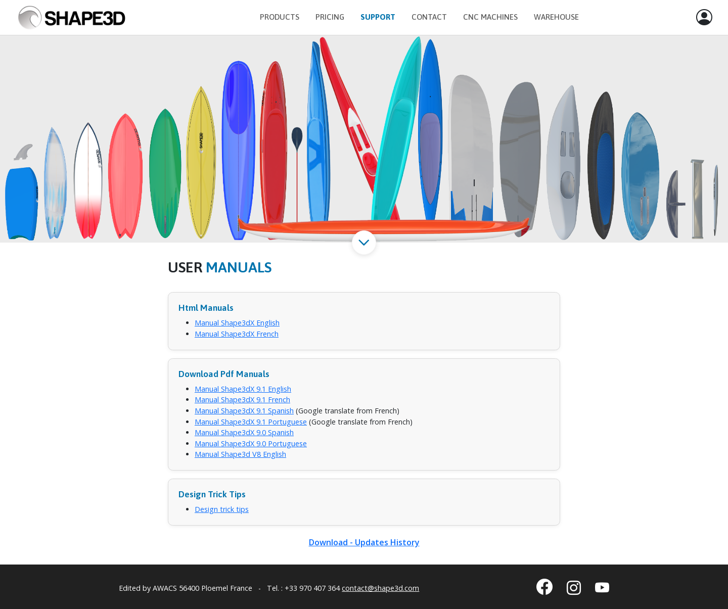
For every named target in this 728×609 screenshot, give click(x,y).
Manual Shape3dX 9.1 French (242, 399)
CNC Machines (490, 17)
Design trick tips (222, 509)
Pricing (329, 17)
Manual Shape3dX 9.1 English (243, 389)
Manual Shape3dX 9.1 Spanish (244, 410)
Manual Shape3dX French (237, 334)
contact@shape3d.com (380, 588)
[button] (704, 18)
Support (377, 17)
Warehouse (556, 17)
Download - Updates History (364, 542)
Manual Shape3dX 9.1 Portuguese (251, 422)
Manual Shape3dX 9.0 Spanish (244, 432)
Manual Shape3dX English (237, 322)
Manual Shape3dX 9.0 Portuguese (251, 443)
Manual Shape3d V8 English (240, 454)
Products (279, 17)
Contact (429, 17)
